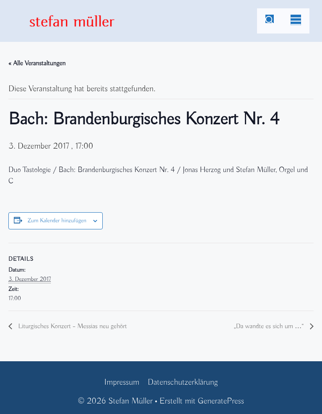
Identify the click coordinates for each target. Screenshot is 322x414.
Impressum (121, 382)
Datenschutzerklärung (183, 382)
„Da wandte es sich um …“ (270, 326)
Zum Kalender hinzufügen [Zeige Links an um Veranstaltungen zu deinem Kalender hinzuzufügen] (57, 221)
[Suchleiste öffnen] (269, 20)
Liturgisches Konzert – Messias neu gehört (71, 326)
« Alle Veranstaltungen (36, 63)
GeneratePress (221, 401)
